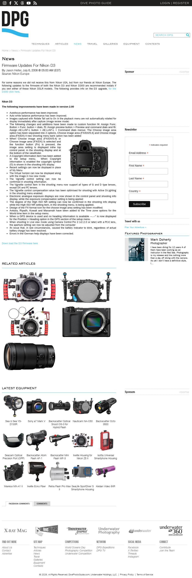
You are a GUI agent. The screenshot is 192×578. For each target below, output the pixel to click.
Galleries (110, 44)
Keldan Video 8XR (105, 486)
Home (5, 50)
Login (165, 3)
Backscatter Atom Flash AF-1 (36, 457)
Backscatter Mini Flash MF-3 (59, 457)
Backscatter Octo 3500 (105, 423)
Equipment (131, 44)
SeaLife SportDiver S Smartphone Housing (82, 488)
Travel (92, 44)
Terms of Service (145, 574)
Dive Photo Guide (96, 3)
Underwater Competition (78, 553)
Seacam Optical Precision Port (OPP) (13, 457)
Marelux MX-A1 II (13, 486)
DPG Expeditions (105, 547)
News (77, 44)
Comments (42, 503)
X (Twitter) (133, 550)
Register (181, 3)
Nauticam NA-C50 (83, 421)
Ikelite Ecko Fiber (36, 486)
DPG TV (101, 550)
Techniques (40, 44)
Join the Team (167, 550)
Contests (152, 44)
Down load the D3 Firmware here (20, 243)
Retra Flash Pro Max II (60, 488)
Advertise (184, 71)
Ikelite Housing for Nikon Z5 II (82, 457)
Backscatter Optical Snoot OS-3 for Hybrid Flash (59, 424)
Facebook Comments (19, 503)
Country (135, 191)
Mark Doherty (161, 240)
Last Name (136, 178)
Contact (6, 550)
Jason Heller (13, 70)
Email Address (138, 153)
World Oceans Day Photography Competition (78, 549)
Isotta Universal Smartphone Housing (105, 457)
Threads (132, 553)
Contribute (165, 547)
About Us (7, 547)
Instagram (133, 556)
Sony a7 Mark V (36, 421)
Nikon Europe (20, 73)
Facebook (133, 547)
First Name (136, 165)
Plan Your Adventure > (135, 227)
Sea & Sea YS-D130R (13, 423)
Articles (61, 44)
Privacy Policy (127, 574)
